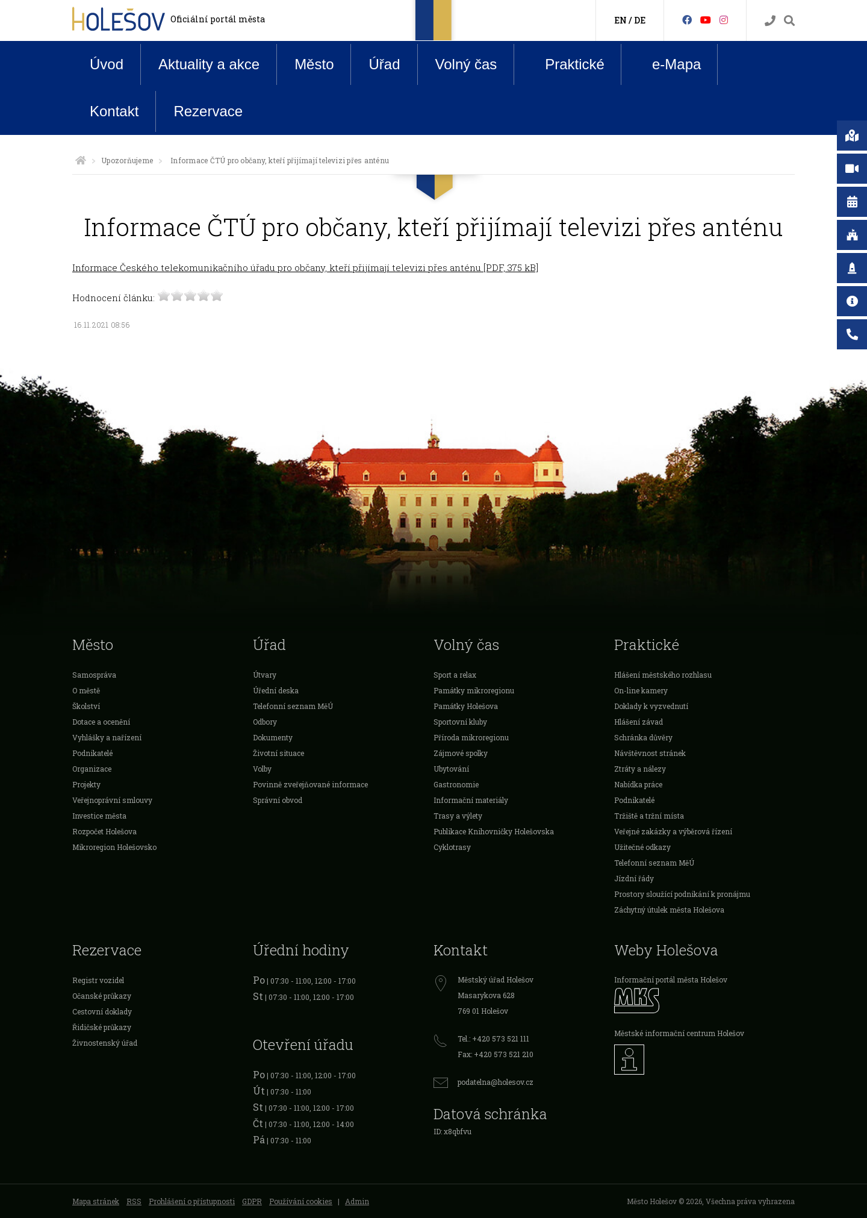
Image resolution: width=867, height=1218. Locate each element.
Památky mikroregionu (474, 690)
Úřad (384, 64)
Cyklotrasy (452, 847)
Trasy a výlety (458, 815)
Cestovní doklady (102, 1011)
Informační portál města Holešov (670, 979)
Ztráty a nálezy (640, 768)
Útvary (264, 674)
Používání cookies (300, 1201)
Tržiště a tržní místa (649, 815)
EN (620, 20)
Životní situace (278, 753)
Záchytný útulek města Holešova (669, 909)
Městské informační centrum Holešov (679, 1033)
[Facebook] (687, 19)
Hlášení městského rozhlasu (663, 674)
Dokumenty (273, 737)
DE (639, 20)
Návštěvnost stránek (650, 753)
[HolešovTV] (705, 19)
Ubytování (451, 768)
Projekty (86, 784)
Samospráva (94, 674)
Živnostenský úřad (104, 1043)
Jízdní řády (634, 878)
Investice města (99, 815)
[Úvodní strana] (80, 160)
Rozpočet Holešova (104, 831)
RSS (133, 1201)
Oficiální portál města (217, 19)
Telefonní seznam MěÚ (293, 706)
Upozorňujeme (127, 160)
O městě (86, 690)
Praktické (565, 64)
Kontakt (114, 111)
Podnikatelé (92, 753)
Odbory (265, 721)
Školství (86, 706)
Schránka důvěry (643, 737)
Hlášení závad (638, 721)
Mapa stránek (95, 1201)
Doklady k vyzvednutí (651, 706)
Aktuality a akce (208, 64)
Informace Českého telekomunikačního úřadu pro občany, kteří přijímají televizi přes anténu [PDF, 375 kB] (305, 267)
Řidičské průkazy (101, 1027)
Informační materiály (471, 800)
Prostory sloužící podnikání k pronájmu (682, 894)
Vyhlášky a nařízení (106, 737)
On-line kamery (641, 690)
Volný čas (466, 64)
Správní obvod (277, 800)
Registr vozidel (98, 980)
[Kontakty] (770, 20)
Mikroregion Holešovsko (114, 847)
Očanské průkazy (101, 996)
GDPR (252, 1201)
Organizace (91, 768)
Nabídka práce (638, 784)
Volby (262, 768)
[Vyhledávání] (789, 20)
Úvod (106, 64)
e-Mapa (667, 64)
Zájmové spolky (461, 753)
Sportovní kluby (460, 721)
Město (314, 64)
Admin (357, 1201)
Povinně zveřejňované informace (310, 784)
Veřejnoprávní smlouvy (112, 800)
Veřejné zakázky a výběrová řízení (673, 831)
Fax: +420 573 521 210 (495, 1054)
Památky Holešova (466, 706)
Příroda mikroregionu (471, 737)
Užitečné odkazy (642, 847)
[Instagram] (723, 19)
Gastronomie (456, 784)
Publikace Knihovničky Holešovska (494, 831)
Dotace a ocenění (101, 721)
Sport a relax (455, 674)
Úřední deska (276, 690)
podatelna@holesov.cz (495, 1082)
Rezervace (208, 111)
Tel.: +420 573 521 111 (493, 1038)
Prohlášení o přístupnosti (192, 1201)
